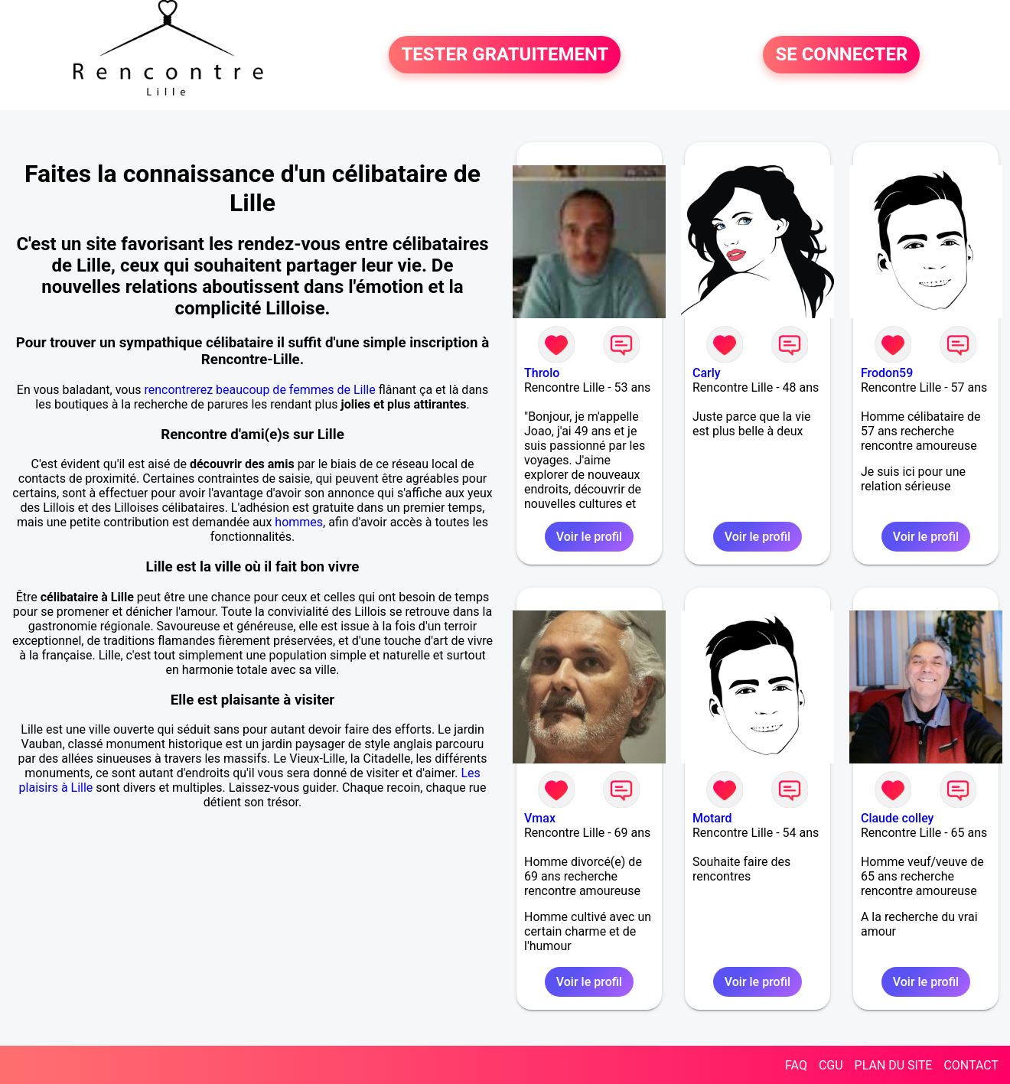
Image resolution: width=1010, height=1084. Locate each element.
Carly (706, 373)
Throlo (541, 373)
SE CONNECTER (841, 55)
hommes (299, 522)
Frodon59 (887, 373)
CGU (831, 1065)
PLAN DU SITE (894, 1065)
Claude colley (897, 818)
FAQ (796, 1065)
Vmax (540, 818)
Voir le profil (589, 536)
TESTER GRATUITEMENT (504, 55)
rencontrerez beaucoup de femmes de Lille (260, 389)
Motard (712, 818)
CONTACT (971, 1065)
